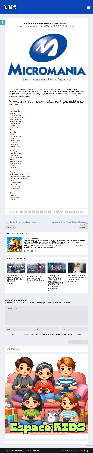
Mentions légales (66, 451)
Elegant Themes (17, 450)
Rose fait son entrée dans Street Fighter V (35, 278)
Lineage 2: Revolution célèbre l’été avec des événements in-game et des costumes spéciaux (56, 281)
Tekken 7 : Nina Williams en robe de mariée (77, 277)
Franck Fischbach (33, 26)
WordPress (36, 450)
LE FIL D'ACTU (56, 26)
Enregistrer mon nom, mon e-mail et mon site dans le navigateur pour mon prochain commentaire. (44, 334)
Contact (76, 451)
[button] (2, 22)
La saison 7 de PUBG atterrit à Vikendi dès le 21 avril (15, 278)
